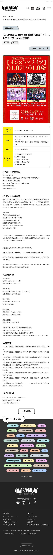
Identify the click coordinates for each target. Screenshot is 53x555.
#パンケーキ (13, 471)
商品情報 (6, 514)
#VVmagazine (13, 461)
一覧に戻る (26, 411)
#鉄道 (24, 451)
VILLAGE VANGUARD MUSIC (37, 525)
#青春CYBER (12, 451)
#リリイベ (13, 426)
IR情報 (20, 531)
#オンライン (43, 441)
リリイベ (10, 17)
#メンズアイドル (28, 426)
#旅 (44, 451)
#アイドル (40, 431)
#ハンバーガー (39, 471)
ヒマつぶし (7, 519)
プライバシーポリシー (9, 534)
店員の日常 (31, 519)
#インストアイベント (39, 456)
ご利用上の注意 (35, 531)
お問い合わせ (32, 534)
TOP (4, 17)
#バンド (26, 471)
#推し (20, 436)
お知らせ (5, 531)
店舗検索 (30, 522)
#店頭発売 (28, 461)
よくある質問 (22, 534)
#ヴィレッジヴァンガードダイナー (18, 466)
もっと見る (28, 476)
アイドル (6, 43)
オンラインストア (9, 525)
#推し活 (12, 431)
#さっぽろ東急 (27, 446)
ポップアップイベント (10, 516)
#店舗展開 (41, 461)
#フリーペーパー (41, 466)
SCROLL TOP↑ (26, 545)
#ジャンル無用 (28, 441)
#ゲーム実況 (22, 456)
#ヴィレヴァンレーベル (36, 436)
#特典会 (35, 451)
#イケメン (12, 446)
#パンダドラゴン (11, 441)
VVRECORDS (32, 516)
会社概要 (26, 531)
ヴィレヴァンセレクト (10, 522)
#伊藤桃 (9, 456)
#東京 (42, 426)
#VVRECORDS (25, 431)
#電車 (11, 436)
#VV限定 (41, 446)
